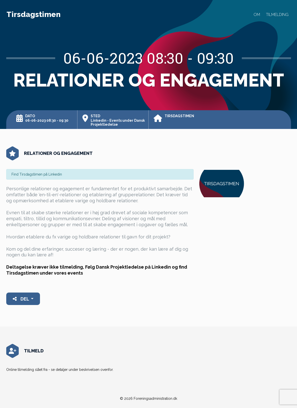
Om (257, 14)
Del (21, 299)
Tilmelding (277, 14)
